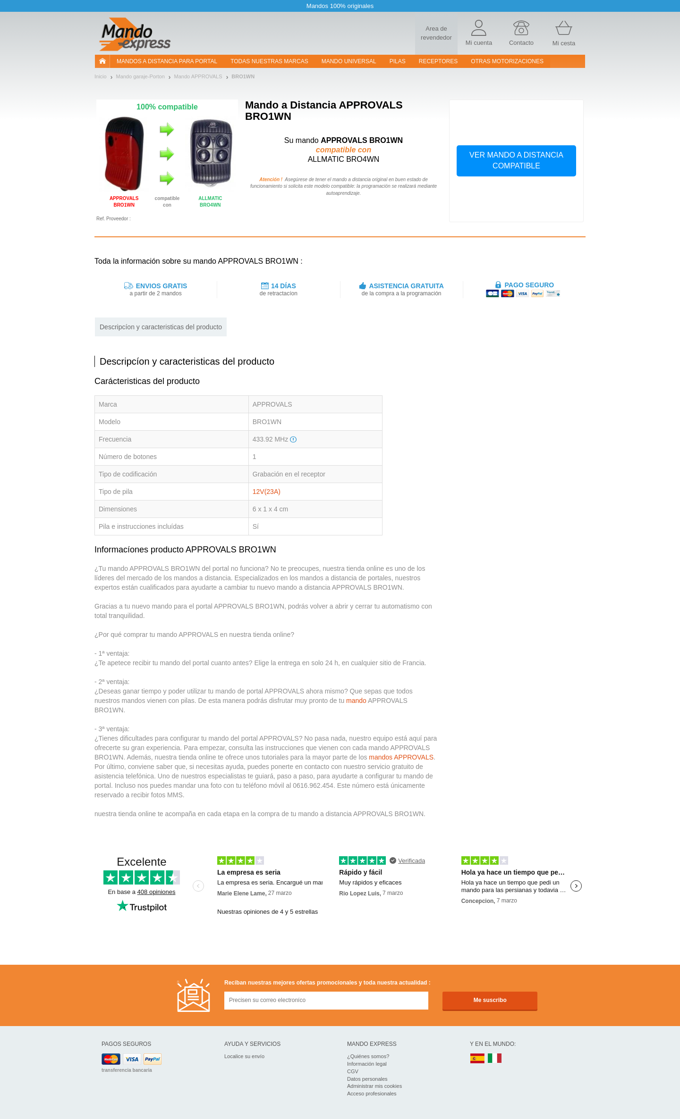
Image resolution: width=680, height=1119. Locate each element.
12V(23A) (266, 491)
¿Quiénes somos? (368, 1056)
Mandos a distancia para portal (167, 61)
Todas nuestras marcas (269, 61)
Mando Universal (349, 61)
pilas (398, 61)
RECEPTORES (438, 61)
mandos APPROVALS (401, 757)
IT (494, 1059)
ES (477, 1059)
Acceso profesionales (372, 1093)
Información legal (367, 1064)
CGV (352, 1071)
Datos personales (367, 1079)
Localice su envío (244, 1056)
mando (356, 700)
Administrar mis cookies (374, 1086)
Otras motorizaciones (507, 61)
